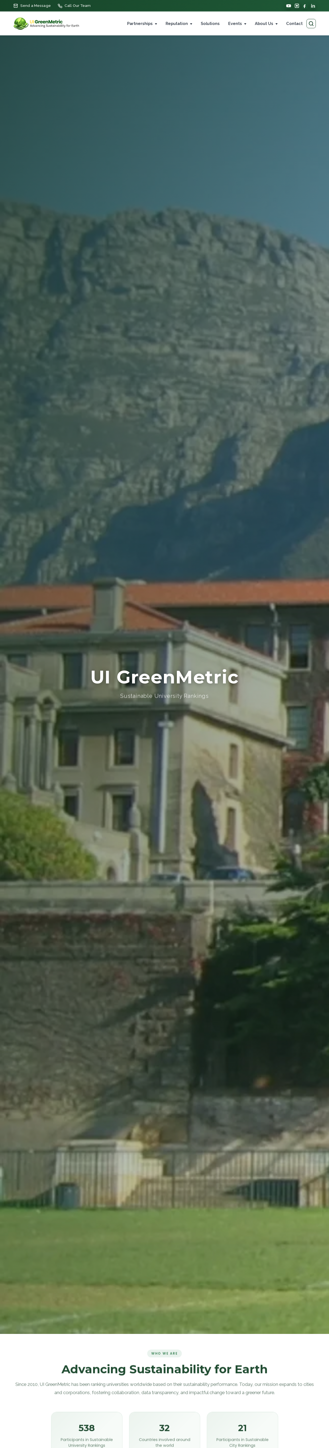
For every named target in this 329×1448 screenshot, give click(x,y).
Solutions (210, 23)
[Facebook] (305, 6)
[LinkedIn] (313, 6)
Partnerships (140, 23)
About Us (264, 23)
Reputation (177, 23)
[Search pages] (311, 23)
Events (235, 23)
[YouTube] (288, 6)
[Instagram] (297, 6)
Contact (294, 23)
